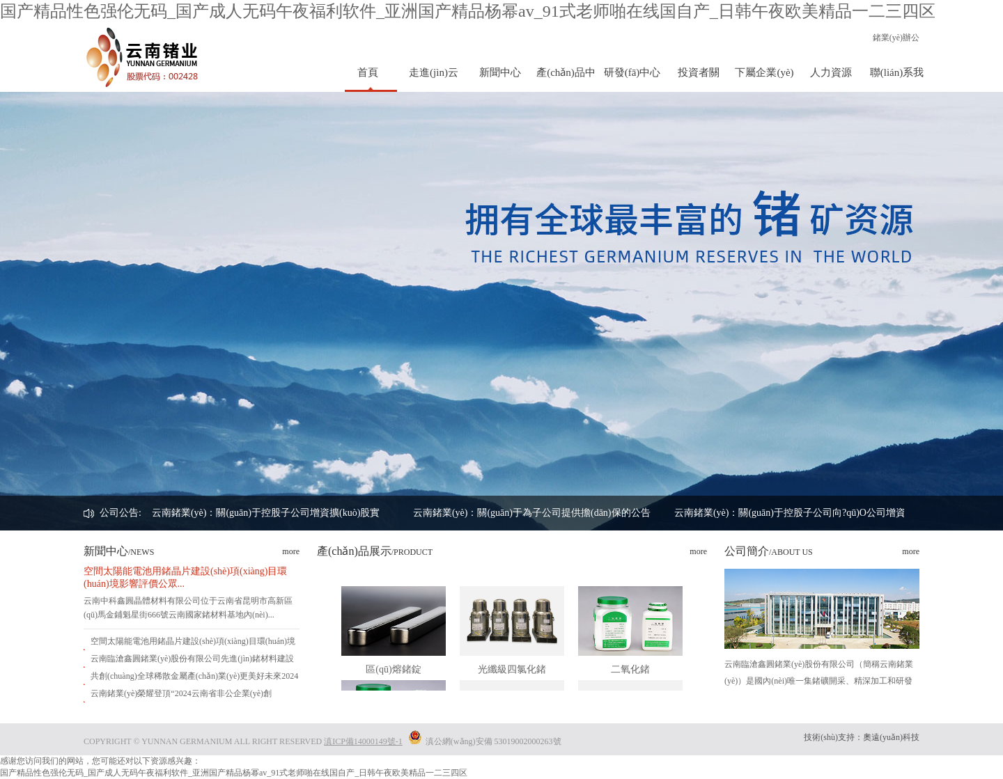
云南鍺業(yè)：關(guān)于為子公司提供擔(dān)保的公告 (532, 512)
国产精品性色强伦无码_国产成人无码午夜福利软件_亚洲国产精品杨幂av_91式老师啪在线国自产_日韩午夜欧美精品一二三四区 (467, 11)
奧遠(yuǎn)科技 (891, 737)
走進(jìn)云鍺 (433, 79)
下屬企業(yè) (764, 72)
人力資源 (831, 72)
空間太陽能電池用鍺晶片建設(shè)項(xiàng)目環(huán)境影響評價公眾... (185, 577)
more (291, 551)
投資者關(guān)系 (699, 79)
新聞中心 (500, 72)
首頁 (367, 72)
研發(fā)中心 (632, 72)
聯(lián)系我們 (897, 79)
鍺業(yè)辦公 (896, 37)
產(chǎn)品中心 (566, 79)
